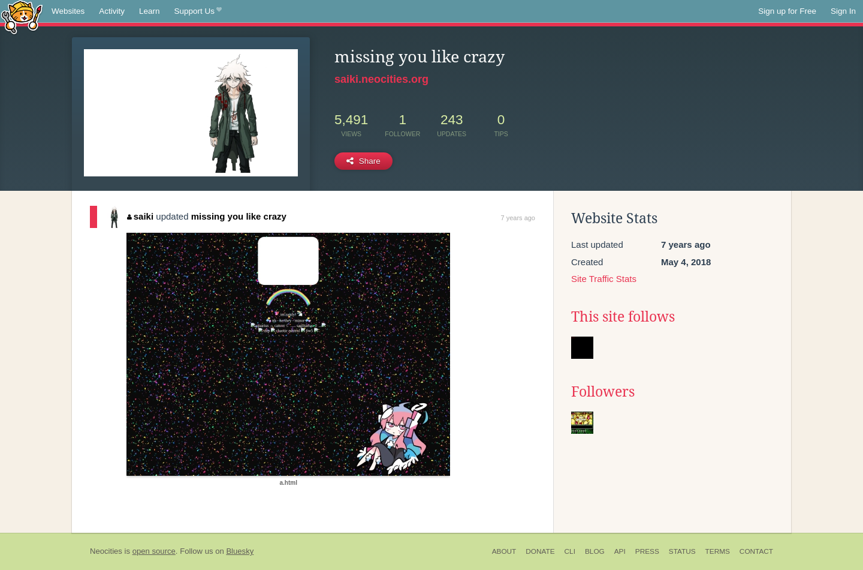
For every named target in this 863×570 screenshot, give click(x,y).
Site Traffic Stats (603, 279)
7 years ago (518, 217)
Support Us (198, 11)
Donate (540, 551)
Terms (717, 551)
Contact (756, 551)
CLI (570, 551)
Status (682, 551)
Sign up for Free (787, 11)
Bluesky (240, 551)
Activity (112, 11)
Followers (603, 392)
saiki (140, 216)
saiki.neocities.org (381, 79)
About (504, 551)
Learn (149, 11)
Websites (68, 11)
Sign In (843, 11)
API (620, 551)
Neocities (106, 551)
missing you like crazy (238, 216)
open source (154, 551)
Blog (595, 551)
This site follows (623, 317)
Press (647, 551)
